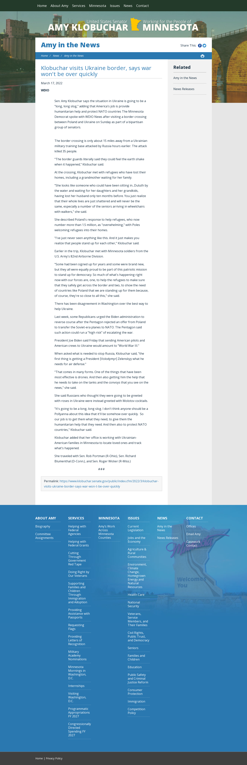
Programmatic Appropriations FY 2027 (79, 712)
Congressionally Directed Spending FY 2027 (79, 729)
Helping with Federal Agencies (77, 530)
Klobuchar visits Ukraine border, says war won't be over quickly (96, 71)
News (128, 5)
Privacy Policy (54, 758)
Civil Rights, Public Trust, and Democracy (138, 636)
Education (135, 667)
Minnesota (97, 5)
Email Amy (193, 534)
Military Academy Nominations (77, 655)
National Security (134, 604)
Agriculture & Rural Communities (137, 553)
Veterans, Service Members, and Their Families (138, 619)
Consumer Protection (135, 692)
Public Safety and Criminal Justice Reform (138, 678)
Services (78, 5)
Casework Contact (193, 544)
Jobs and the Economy (136, 540)
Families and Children (136, 657)
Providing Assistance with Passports (79, 613)
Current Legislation (135, 528)
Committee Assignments (44, 536)
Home (42, 5)
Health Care (136, 595)
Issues (115, 5)
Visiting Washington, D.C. (77, 697)
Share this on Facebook (200, 45)
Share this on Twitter (204, 45)
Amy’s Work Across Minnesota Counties (106, 532)
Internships (76, 686)
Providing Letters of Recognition (76, 640)
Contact (142, 5)
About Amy (59, 5)
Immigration (136, 701)
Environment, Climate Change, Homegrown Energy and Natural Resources (137, 576)
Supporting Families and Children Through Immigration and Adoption (77, 592)
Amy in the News (70, 44)
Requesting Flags (76, 627)
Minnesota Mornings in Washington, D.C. (77, 672)
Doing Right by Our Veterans (78, 574)
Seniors (133, 648)
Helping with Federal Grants (78, 543)
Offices (191, 526)
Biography (42, 526)
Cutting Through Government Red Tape (77, 558)
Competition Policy (136, 711)
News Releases (183, 89)
